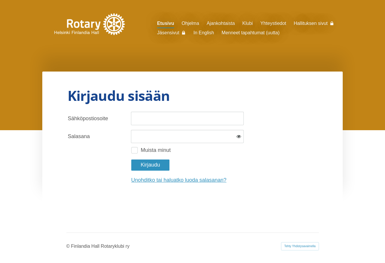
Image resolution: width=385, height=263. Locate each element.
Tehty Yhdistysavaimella (300, 246)
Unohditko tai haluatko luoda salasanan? (178, 180)
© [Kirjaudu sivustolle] (68, 246)
